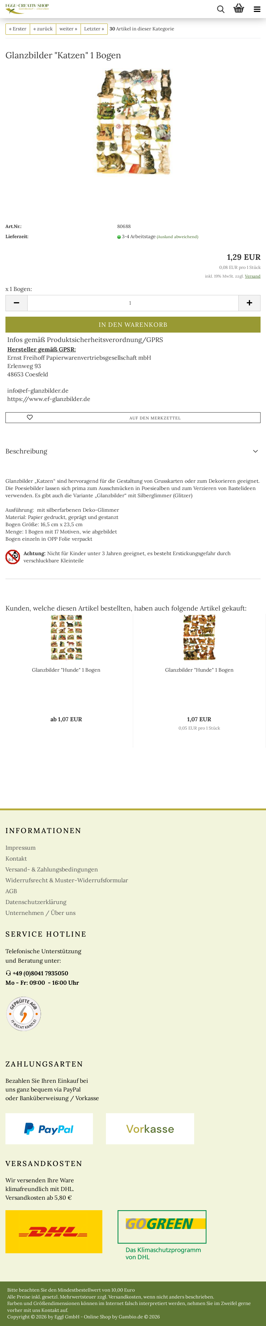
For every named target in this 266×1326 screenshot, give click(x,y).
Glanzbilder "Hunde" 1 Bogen (66, 670)
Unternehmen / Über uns (40, 912)
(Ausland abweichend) (177, 236)
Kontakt (16, 858)
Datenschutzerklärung (35, 901)
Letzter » (94, 29)
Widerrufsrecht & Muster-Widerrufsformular (66, 880)
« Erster (17, 29)
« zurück (43, 29)
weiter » (68, 29)
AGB (11, 891)
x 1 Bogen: (18, 288)
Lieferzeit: (16, 236)
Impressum (20, 847)
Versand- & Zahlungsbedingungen (51, 869)
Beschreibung (26, 451)
